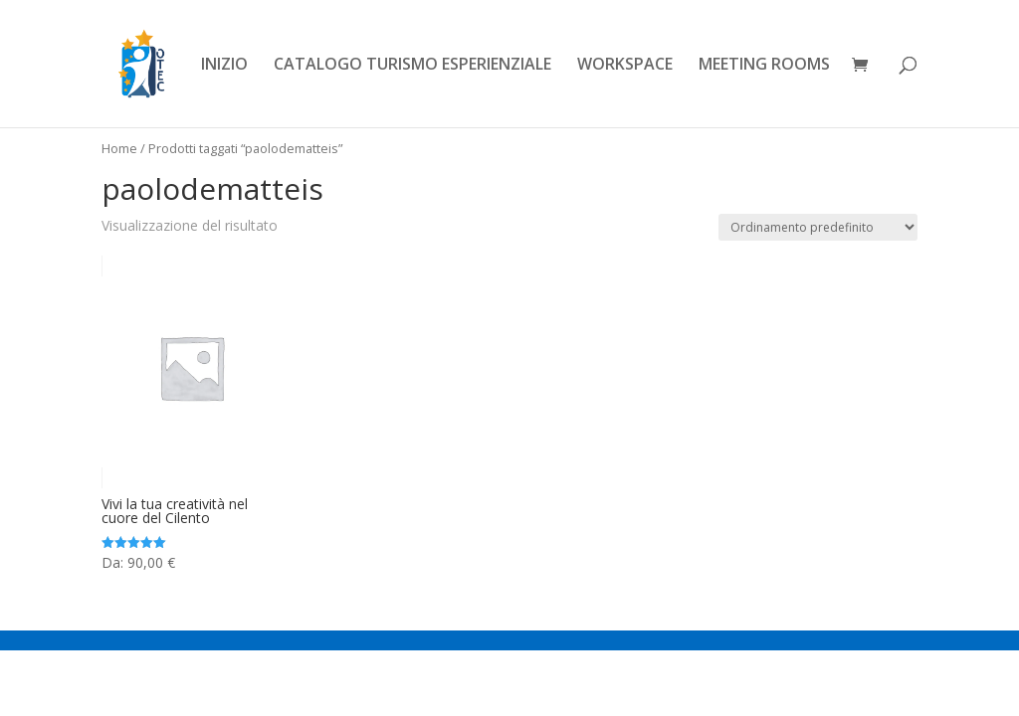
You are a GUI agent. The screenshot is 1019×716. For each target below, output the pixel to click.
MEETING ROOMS (764, 66)
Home (119, 148)
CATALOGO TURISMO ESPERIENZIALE (412, 66)
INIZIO (224, 66)
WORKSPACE (625, 66)
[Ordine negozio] (817, 227)
